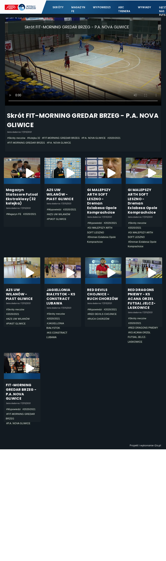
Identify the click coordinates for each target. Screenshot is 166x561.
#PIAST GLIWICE (56, 219)
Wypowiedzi (101, 7)
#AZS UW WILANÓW (58, 214)
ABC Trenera (124, 8)
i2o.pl (157, 446)
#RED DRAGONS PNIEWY (143, 328)
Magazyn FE (78, 8)
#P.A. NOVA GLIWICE (93, 138)
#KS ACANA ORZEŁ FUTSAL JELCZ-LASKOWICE (139, 337)
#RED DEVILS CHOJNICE (102, 314)
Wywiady (144, 7)
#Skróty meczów (16, 138)
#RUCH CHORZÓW (98, 319)
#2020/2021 (113, 138)
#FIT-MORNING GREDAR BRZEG (61, 138)
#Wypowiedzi (54, 209)
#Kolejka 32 (33, 138)
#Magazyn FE (13, 214)
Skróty (58, 7)
